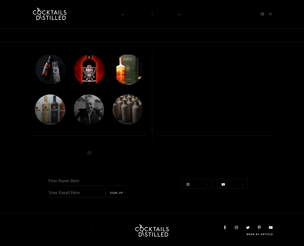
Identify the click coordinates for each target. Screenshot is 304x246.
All (29, 35)
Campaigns (90, 35)
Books (55, 35)
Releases (236, 35)
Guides (143, 35)
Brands (70, 35)
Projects (217, 35)
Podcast (238, 13)
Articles (137, 13)
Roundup (255, 35)
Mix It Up (161, 35)
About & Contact (45, 227)
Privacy (79, 227)
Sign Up (118, 192)
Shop (225, 13)
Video (272, 35)
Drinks (109, 35)
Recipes (166, 13)
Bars (40, 35)
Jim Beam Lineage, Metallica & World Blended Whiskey (78, 120)
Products (199, 35)
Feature (126, 35)
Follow (197, 184)
